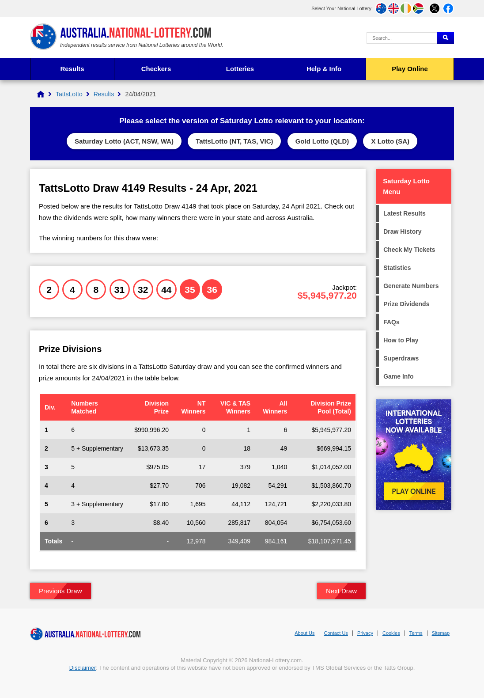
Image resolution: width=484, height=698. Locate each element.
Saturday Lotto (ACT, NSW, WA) (124, 141)
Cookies (391, 633)
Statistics (397, 267)
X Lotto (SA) (390, 141)
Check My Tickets (409, 249)
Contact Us (336, 633)
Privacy (365, 633)
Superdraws (401, 358)
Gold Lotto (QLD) (322, 141)
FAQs (391, 322)
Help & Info (323, 68)
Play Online (410, 68)
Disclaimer (82, 667)
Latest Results (404, 213)
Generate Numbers (411, 285)
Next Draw (341, 591)
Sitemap (441, 633)
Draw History (402, 231)
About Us (304, 633)
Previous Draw (60, 591)
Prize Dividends (406, 303)
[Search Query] (402, 38)
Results (72, 68)
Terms (416, 633)
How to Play (400, 340)
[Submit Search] (445, 38)
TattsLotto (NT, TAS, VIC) (234, 141)
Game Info (398, 376)
